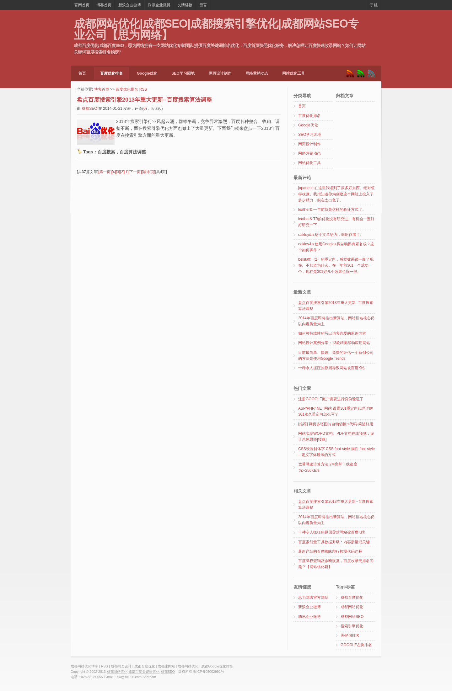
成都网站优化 (352, 607)
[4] (114, 172)
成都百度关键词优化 (143, 671)
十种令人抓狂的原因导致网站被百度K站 (331, 368)
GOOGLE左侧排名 (356, 645)
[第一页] (105, 172)
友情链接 (184, 5)
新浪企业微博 (129, 5)
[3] (118, 172)
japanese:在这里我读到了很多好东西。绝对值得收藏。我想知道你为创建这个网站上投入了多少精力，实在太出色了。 (336, 194)
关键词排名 (350, 635)
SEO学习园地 (182, 73)
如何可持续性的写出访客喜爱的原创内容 (332, 333)
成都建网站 (166, 666)
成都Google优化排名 (217, 666)
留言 (203, 5)
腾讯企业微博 (159, 5)
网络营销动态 (256, 73)
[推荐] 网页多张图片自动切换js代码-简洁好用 (335, 424)
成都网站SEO (352, 616)
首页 (82, 73)
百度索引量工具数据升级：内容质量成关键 (334, 542)
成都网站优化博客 (84, 666)
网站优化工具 (293, 73)
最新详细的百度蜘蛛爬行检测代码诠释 (330, 551)
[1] (126, 172)
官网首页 (81, 5)
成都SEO (89, 108)
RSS (143, 89)
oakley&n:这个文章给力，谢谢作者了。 (331, 234)
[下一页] (135, 172)
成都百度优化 (352, 597)
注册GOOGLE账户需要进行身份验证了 (330, 399)
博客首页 (103, 5)
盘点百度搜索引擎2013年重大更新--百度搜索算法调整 (144, 100)
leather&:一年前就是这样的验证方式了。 (332, 209)
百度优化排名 (111, 73)
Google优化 (147, 73)
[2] (122, 172)
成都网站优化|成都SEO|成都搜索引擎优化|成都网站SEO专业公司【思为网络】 (216, 29)
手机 (374, 5)
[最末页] (148, 172)
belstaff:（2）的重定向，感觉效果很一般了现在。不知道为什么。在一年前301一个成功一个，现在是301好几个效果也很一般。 (336, 265)
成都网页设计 (121, 666)
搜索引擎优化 (352, 626)
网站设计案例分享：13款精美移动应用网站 (334, 343)
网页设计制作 (220, 73)
